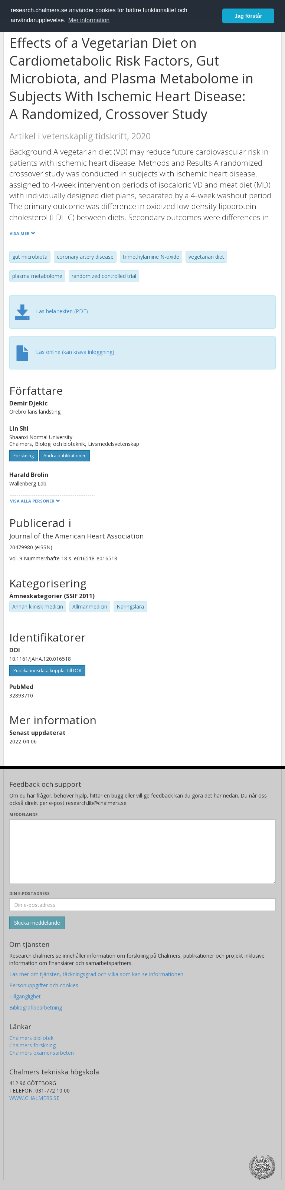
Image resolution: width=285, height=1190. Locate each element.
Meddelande (23, 814)
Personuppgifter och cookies (43, 985)
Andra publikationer (64, 456)
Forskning (23, 456)
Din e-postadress (29, 893)
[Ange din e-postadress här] (142, 904)
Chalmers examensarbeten (41, 1052)
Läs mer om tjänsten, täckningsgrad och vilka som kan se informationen (96, 974)
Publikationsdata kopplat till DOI (47, 670)
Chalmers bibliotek (31, 1037)
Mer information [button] (88, 20)
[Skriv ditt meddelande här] (142, 851)
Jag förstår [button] (248, 16)
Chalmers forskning (32, 1045)
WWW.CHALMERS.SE (34, 1097)
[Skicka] (37, 922)
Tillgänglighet (25, 996)
